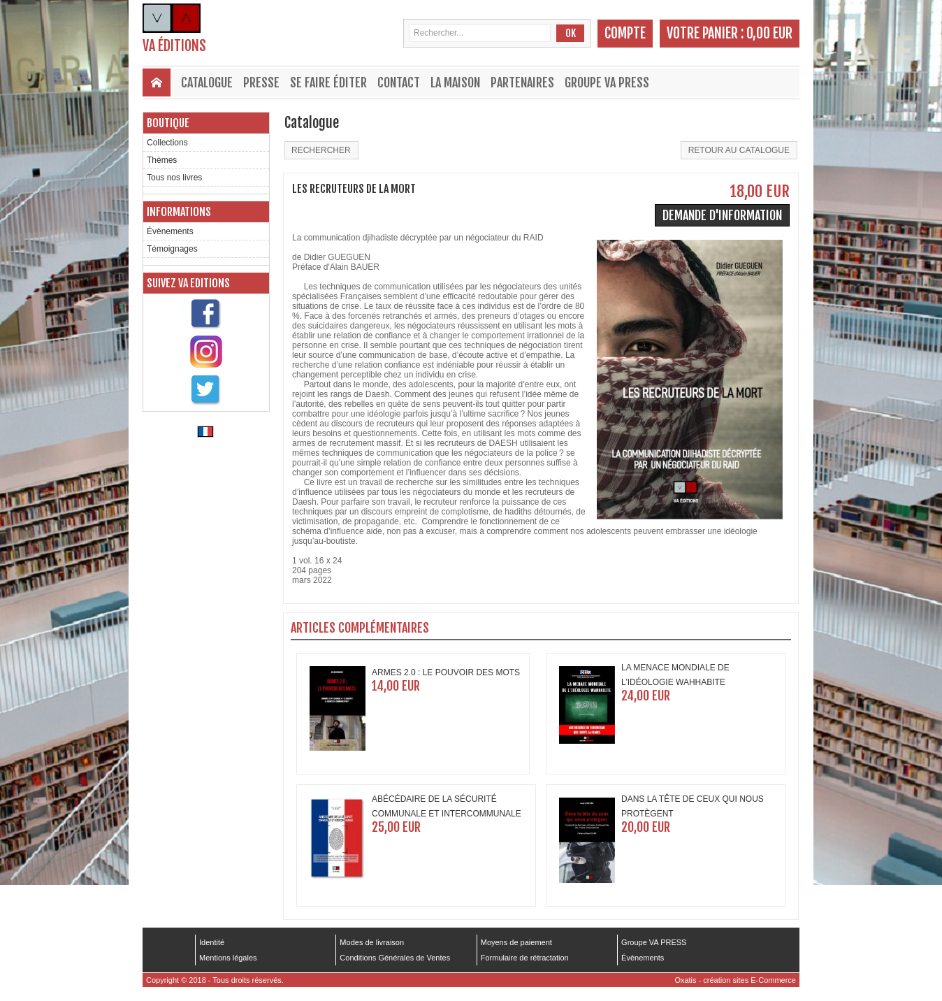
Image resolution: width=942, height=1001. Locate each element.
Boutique (168, 123)
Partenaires (522, 82)
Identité (211, 942)
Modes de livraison (372, 942)
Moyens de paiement (516, 942)
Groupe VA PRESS (607, 82)
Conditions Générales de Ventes (395, 957)
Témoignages (172, 249)
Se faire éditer (328, 82)
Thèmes (162, 160)
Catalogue (207, 82)
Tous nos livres (174, 177)
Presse (261, 82)
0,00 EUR (769, 33)
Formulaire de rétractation (525, 957)
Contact (398, 82)
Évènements (170, 231)
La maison (455, 82)
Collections (167, 142)
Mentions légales (228, 957)
